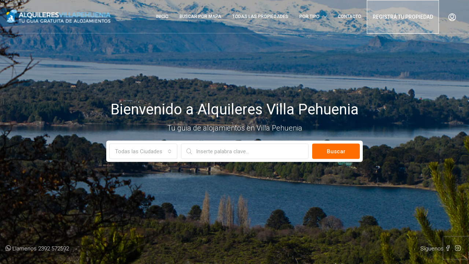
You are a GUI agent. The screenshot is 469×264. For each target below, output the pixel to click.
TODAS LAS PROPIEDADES (260, 16)
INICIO (162, 16)
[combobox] (143, 151)
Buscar (336, 151)
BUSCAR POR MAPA (200, 16)
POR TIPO (309, 16)
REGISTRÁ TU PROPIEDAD (403, 17)
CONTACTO (349, 16)
